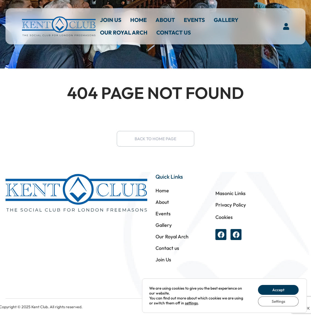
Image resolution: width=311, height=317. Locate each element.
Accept (278, 289)
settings (191, 303)
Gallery (226, 19)
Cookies (224, 217)
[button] (286, 26)
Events (194, 19)
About (165, 19)
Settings (278, 301)
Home (138, 19)
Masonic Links (230, 193)
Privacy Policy (230, 205)
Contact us (173, 32)
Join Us (110, 19)
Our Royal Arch (124, 32)
